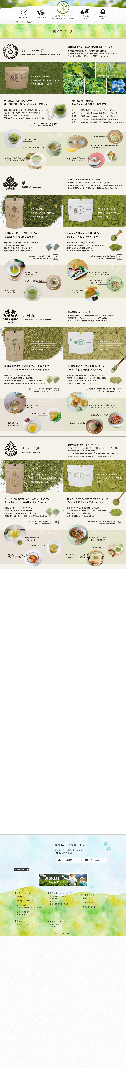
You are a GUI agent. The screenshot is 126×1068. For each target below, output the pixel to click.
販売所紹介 (54, 1031)
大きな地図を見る (20, 1002)
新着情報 (20, 1029)
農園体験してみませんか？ (59, 1036)
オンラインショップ (24, 1057)
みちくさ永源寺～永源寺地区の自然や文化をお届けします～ (31, 1040)
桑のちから (87, 1030)
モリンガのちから (89, 1039)
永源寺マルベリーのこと (58, 1029)
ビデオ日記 (21, 1047)
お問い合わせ (94, 992)
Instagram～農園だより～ (26, 1033)
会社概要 (68, 992)
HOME (52, 1059)
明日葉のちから (88, 1035)
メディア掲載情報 (23, 1044)
